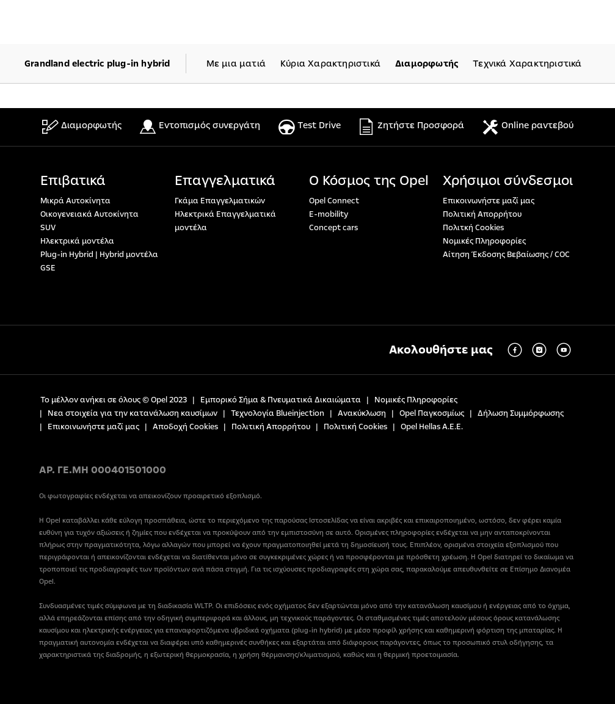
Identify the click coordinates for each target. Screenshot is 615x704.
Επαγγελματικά (225, 181)
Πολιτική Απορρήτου (482, 214)
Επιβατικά (73, 181)
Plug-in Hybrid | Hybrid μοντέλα (99, 254)
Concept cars (333, 227)
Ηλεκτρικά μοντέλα (77, 241)
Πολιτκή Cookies (473, 227)
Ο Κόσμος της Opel (369, 181)
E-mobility (328, 214)
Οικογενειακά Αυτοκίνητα (89, 214)
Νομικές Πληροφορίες (484, 241)
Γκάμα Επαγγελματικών (220, 200)
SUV (48, 227)
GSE (48, 268)
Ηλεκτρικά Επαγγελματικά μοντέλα (225, 221)
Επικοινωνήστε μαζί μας (488, 200)
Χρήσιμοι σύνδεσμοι (508, 181)
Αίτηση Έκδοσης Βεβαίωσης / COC (506, 254)
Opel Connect (334, 200)
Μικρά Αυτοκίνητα (75, 200)
